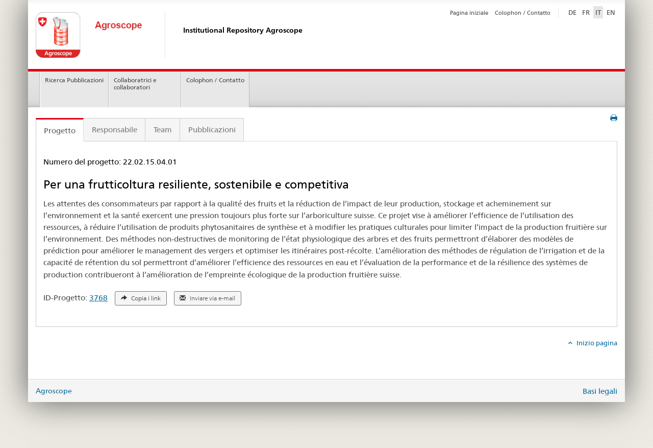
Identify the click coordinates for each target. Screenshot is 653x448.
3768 (98, 297)
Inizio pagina (596, 343)
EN (611, 12)
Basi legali (600, 391)
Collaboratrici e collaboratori (135, 83)
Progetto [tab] (60, 130)
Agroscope (54, 391)
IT (598, 12)
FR (586, 12)
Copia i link (141, 298)
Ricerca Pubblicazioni (74, 80)
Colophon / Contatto (522, 12)
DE (573, 11)
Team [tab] (163, 129)
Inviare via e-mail (207, 298)
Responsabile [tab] (114, 129)
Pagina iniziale (469, 12)
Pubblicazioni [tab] (212, 129)
